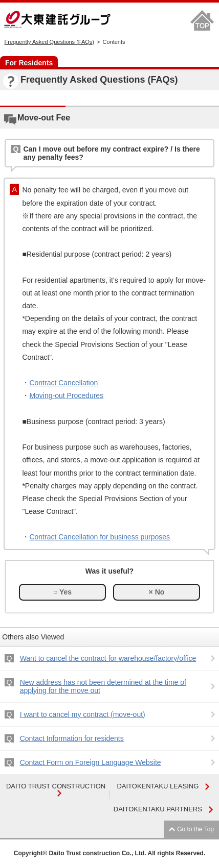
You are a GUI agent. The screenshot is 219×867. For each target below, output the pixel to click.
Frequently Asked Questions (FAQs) (49, 42)
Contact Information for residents (72, 738)
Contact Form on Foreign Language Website (90, 762)
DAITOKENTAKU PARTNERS (163, 809)
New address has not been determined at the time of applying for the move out (103, 686)
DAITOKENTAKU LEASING (163, 786)
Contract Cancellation (63, 383)
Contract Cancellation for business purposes (99, 537)
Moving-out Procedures (66, 395)
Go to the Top (195, 829)
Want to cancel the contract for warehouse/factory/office (108, 658)
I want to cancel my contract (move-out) (82, 714)
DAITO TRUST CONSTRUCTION (55, 789)
